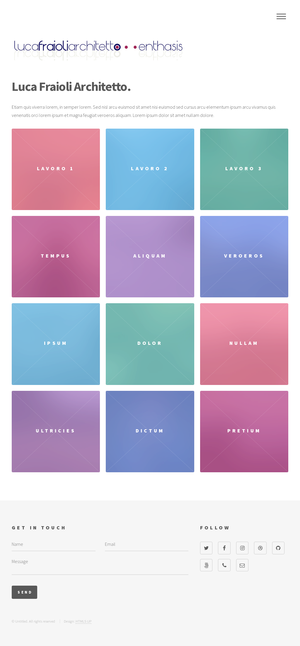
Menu (281, 16)
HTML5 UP (83, 621)
